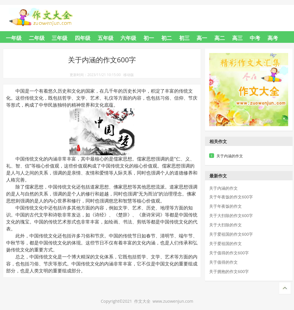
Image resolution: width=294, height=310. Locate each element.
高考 (272, 37)
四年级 (82, 37)
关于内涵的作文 (229, 155)
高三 (237, 37)
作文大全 (46, 13)
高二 (219, 37)
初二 (166, 37)
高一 (202, 37)
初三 (184, 37)
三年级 (59, 37)
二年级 (37, 37)
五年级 (105, 37)
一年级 (14, 37)
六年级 (128, 37)
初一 (149, 37)
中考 (255, 37)
